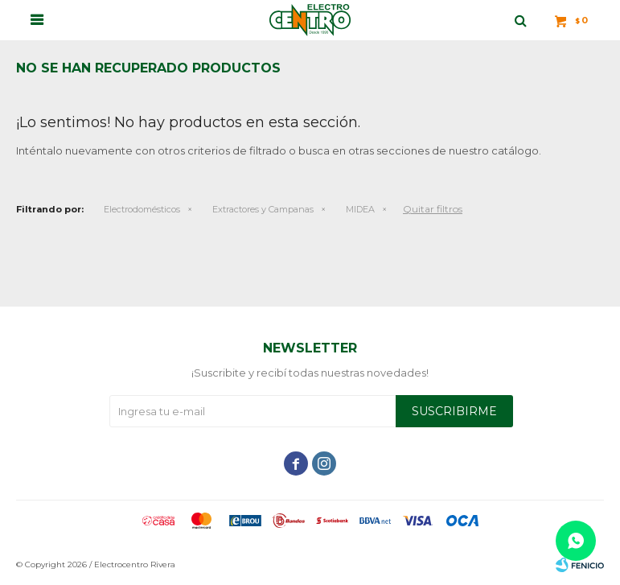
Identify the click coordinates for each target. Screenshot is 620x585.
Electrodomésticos (142, 209)
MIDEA (360, 209)
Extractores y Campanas (263, 209)
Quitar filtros (432, 209)
